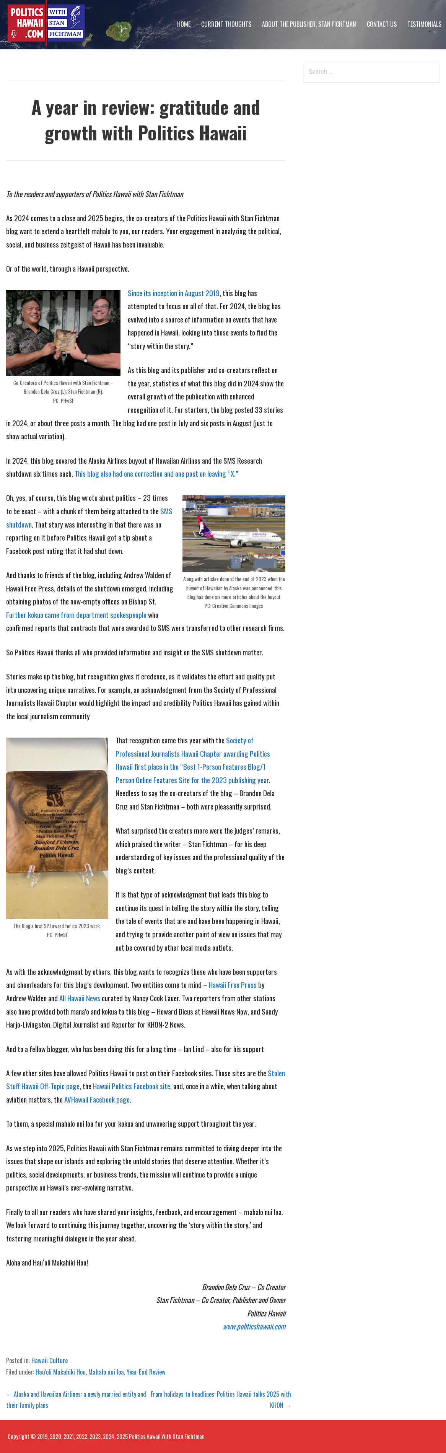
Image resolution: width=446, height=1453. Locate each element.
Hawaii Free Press (233, 984)
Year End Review (146, 1371)
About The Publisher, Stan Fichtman (309, 24)
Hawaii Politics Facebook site (131, 1085)
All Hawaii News (79, 997)
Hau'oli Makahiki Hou (61, 1371)
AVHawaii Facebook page (97, 1099)
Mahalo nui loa (106, 1371)
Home (183, 24)
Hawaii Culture (49, 1360)
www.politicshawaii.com (254, 1326)
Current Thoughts (226, 24)
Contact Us (382, 24)
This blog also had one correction (119, 473)
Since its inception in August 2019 (174, 292)
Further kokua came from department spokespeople (76, 614)
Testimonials (424, 24)
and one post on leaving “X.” (201, 473)
